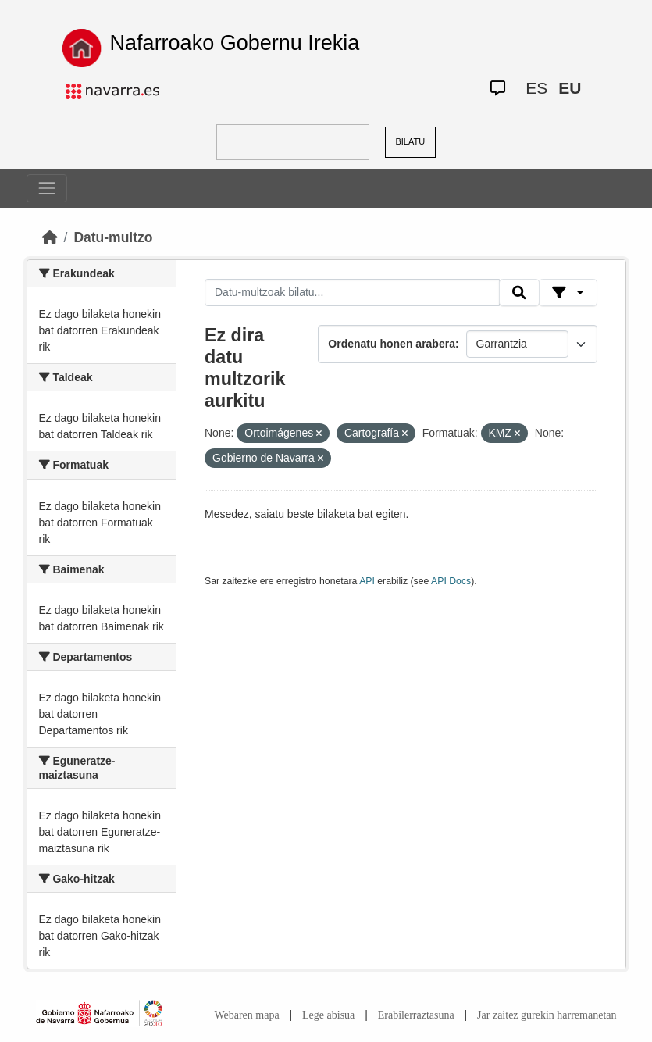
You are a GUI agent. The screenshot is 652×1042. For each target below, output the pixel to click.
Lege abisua (328, 1015)
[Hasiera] (50, 237)
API (367, 581)
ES (536, 88)
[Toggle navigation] (47, 188)
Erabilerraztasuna (416, 1015)
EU (569, 88)
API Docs (451, 581)
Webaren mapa (246, 1015)
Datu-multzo (112, 237)
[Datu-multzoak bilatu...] (352, 293)
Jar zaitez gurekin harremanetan (546, 1015)
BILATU (410, 141)
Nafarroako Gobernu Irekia (235, 43)
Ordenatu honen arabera (391, 343)
